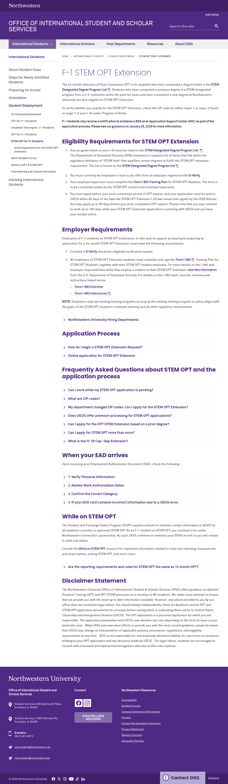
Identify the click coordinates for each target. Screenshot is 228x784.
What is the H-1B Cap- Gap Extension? (98, 441)
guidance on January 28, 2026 (131, 126)
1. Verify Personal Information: (92, 477)
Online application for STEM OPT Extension (101, 356)
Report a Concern (132, 735)
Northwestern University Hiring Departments (103, 320)
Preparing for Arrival (24, 90)
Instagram (87, 703)
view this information (202, 269)
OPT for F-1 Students (24, 134)
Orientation (18, 98)
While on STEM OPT (92, 548)
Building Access (131, 706)
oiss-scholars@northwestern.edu (32, 758)
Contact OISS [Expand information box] (185, 778)
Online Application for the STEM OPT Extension (36, 150)
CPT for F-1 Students (24, 121)
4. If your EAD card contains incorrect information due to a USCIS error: (123, 502)
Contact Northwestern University (141, 723)
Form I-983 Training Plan (150, 182)
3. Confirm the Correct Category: (93, 494)
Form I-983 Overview (89, 286)
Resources (157, 44)
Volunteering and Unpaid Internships (33, 171)
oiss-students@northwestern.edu (32, 747)
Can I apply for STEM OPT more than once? (101, 433)
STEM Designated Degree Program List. (172, 150)
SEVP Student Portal (24, 158)
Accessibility (129, 700)
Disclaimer (213, 778)
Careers (126, 717)
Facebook (79, 703)
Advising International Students (26, 182)
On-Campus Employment (26, 114)
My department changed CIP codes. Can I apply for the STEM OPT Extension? (128, 407)
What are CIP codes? (84, 399)
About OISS (186, 44)
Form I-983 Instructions (91, 293)
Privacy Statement (133, 729)
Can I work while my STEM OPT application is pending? (110, 390)
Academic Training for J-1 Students (32, 127)
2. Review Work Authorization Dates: (96, 485)
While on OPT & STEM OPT (27, 165)
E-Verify (194, 175)
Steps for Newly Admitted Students (29, 80)
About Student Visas (25, 70)
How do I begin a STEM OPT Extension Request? (105, 347)
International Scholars (79, 44)
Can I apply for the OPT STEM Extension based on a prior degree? (118, 424)
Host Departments (122, 44)
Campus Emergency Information (141, 711)
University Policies (133, 741)
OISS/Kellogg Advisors (93, 718)
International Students (32, 44)
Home (65, 56)
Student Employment (25, 105)
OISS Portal (212, 15)
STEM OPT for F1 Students (27, 141)
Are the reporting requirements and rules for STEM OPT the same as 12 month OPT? (133, 567)
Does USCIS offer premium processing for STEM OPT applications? (120, 416)
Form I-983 (183, 259)
